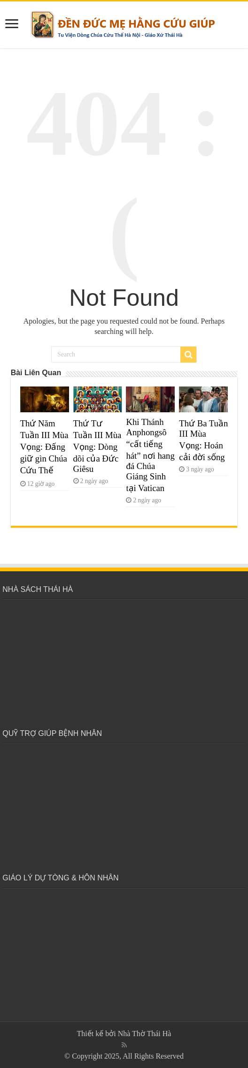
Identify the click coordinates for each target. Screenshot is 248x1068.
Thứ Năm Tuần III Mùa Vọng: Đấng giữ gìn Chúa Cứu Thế (44, 446)
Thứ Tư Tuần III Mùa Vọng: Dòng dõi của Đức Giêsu (97, 446)
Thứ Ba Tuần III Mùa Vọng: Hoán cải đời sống (203, 440)
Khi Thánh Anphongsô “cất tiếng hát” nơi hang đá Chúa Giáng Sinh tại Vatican (150, 455)
